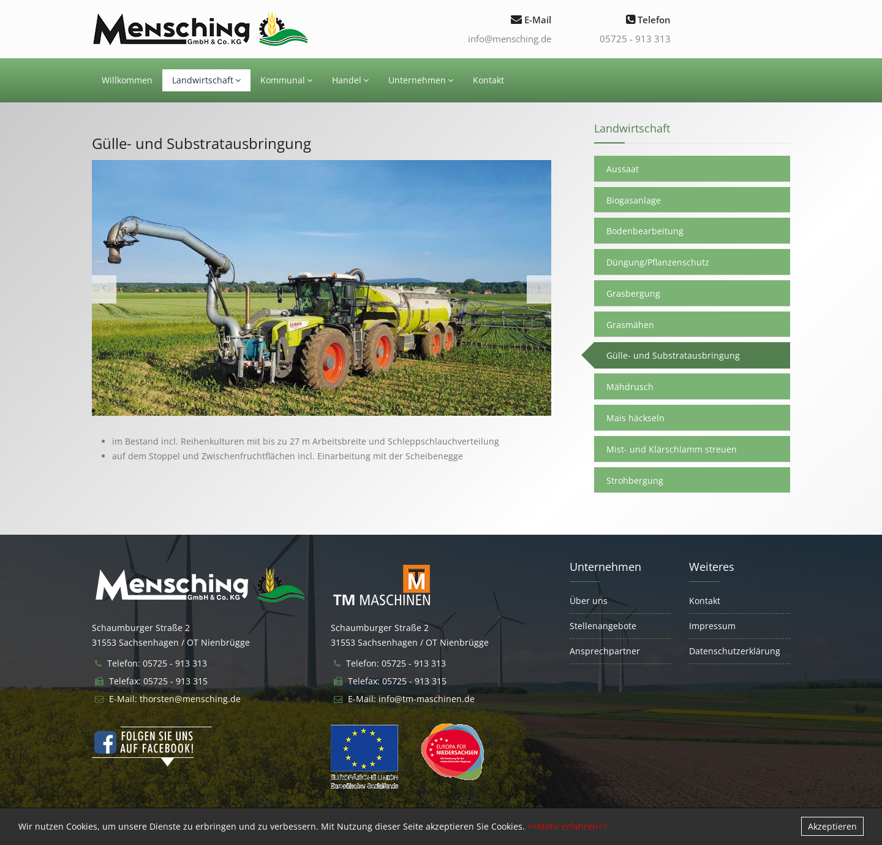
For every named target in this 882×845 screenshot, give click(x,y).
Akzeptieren (832, 826)
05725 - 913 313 (635, 38)
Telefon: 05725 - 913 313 (157, 663)
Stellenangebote (603, 626)
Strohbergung (634, 480)
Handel (350, 80)
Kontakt (488, 80)
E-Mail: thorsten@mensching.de (175, 699)
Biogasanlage (633, 200)
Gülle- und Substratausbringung (673, 355)
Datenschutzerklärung (734, 651)
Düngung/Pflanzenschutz (657, 262)
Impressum (712, 626)
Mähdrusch (630, 386)
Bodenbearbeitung (645, 231)
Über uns (589, 600)
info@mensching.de (509, 38)
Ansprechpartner (605, 651)
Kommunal (286, 80)
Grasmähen (630, 325)
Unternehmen (420, 80)
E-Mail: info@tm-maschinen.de (411, 699)
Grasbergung (633, 293)
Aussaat (622, 169)
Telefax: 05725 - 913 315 (158, 681)
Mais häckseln (635, 418)
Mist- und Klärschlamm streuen (671, 449)
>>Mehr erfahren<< (567, 826)
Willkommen (127, 80)
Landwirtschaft (206, 80)
